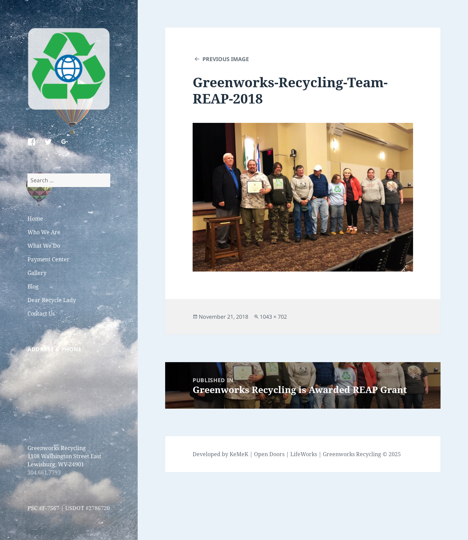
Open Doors (269, 454)
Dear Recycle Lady (51, 300)
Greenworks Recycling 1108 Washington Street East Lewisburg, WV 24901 (64, 456)
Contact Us (41, 313)
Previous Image (225, 59)
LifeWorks (303, 454)
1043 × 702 (273, 316)
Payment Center (48, 259)
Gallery (36, 273)
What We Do (43, 245)
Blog (33, 286)
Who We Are (43, 232)
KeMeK (239, 454)
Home (35, 218)
